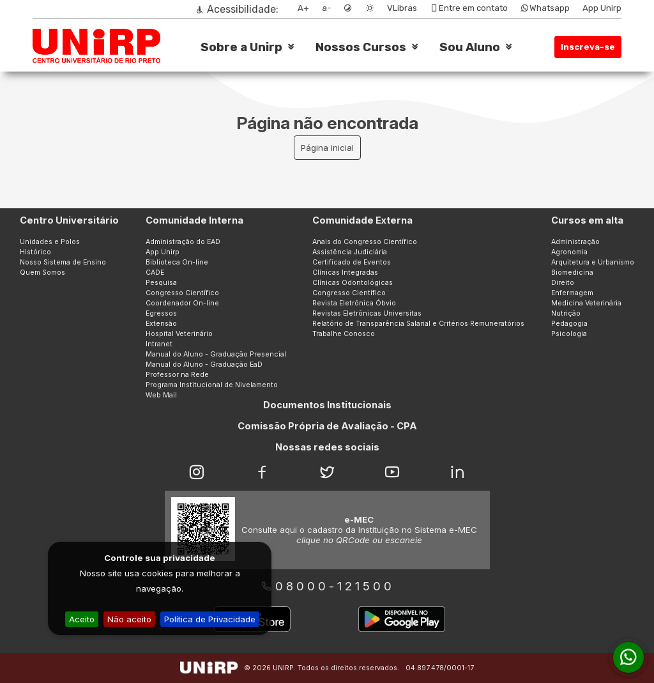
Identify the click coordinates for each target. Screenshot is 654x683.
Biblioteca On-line (177, 262)
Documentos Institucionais (327, 405)
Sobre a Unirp (241, 47)
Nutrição (566, 313)
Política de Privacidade (209, 619)
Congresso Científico (182, 293)
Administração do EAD (183, 242)
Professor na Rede (177, 375)
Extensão (161, 323)
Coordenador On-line (182, 303)
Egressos (161, 313)
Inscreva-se (588, 47)
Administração (575, 242)
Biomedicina (572, 272)
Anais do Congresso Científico (364, 242)
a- (326, 8)
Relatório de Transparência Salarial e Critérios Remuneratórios (418, 323)
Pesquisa (161, 283)
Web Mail (161, 395)
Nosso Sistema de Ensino (63, 262)
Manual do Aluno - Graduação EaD (204, 364)
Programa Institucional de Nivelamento (212, 385)
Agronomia (569, 252)
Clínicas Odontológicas (352, 283)
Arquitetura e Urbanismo (592, 262)
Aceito (82, 619)
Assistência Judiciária (349, 252)
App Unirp (601, 8)
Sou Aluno (469, 47)
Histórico (35, 252)
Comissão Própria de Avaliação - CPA (327, 426)
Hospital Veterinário (179, 334)
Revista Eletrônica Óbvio (354, 303)
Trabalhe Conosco (343, 334)
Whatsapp (545, 8)
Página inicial (327, 147)
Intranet (159, 344)
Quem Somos (42, 272)
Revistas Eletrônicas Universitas (367, 313)
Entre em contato (469, 8)
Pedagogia (569, 323)
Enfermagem (572, 293)
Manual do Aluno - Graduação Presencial (216, 354)
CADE (155, 272)
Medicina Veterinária (586, 303)
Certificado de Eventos (351, 262)
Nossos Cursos (361, 47)
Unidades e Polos (50, 242)
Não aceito (129, 619)
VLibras (402, 8)
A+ (303, 8)
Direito (562, 283)
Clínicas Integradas (345, 272)
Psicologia (569, 334)
